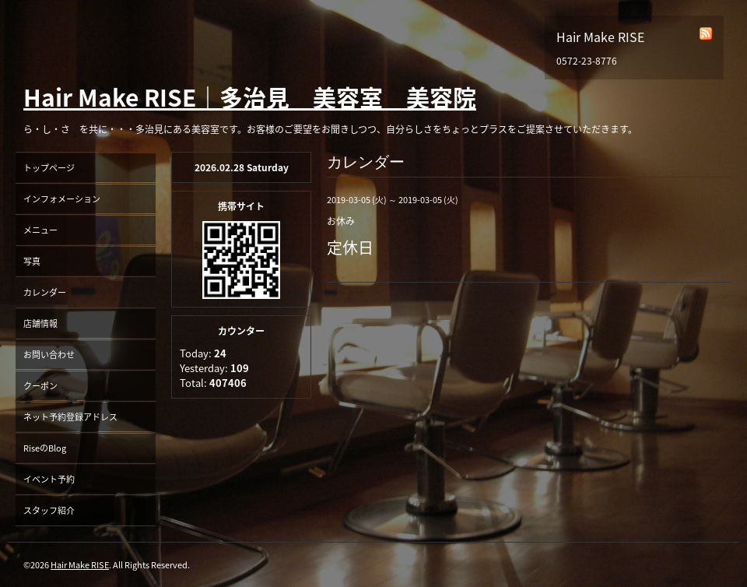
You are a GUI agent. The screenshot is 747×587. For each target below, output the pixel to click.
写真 (31, 261)
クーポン (40, 385)
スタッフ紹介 (49, 510)
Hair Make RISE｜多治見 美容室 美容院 (249, 96)
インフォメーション (61, 199)
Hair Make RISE (80, 564)
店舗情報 (40, 323)
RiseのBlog (44, 448)
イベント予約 (49, 479)
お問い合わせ (49, 354)
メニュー (40, 230)
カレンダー (44, 292)
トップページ (49, 167)
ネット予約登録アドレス (70, 417)
